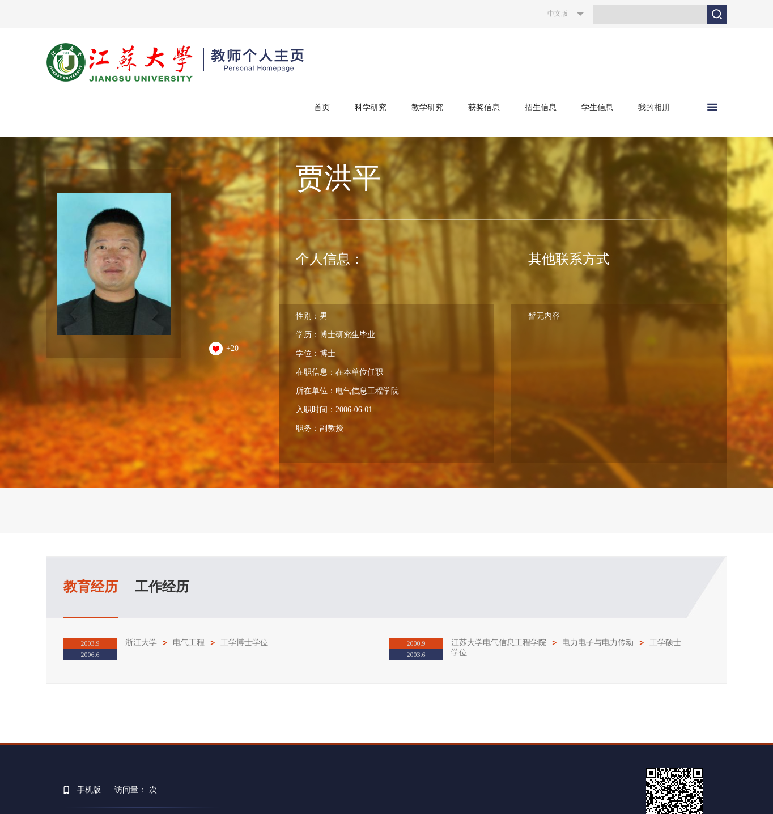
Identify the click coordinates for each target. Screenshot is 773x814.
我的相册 (654, 107)
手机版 (89, 790)
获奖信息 (484, 107)
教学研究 (427, 107)
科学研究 (371, 107)
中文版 (557, 14)
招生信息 (541, 107)
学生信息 (597, 107)
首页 (322, 107)
